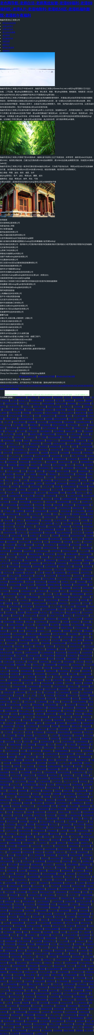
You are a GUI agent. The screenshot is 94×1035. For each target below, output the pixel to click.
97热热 (31, 1018)
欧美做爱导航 (60, 572)
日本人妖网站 (18, 975)
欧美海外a (42, 784)
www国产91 (61, 744)
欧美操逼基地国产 (22, 548)
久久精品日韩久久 (21, 880)
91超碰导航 (66, 861)
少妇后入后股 (8, 1027)
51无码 (26, 434)
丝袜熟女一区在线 (68, 582)
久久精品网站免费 (74, 815)
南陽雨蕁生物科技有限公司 (11, 327)
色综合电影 (39, 496)
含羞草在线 (28, 760)
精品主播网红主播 (73, 612)
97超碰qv (30, 410)
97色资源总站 (27, 849)
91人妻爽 (56, 594)
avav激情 (59, 978)
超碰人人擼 (76, 861)
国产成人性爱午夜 (46, 821)
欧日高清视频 (20, 892)
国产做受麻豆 (61, 695)
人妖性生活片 (32, 809)
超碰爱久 (30, 837)
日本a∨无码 (38, 929)
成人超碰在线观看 (85, 446)
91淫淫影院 (16, 658)
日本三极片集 (59, 569)
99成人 (56, 514)
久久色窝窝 (62, 830)
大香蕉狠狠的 (68, 468)
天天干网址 (7, 732)
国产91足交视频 (14, 416)
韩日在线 (20, 769)
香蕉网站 (48, 505)
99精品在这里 (85, 904)
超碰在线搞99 (63, 904)
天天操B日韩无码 (51, 754)
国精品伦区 (88, 1027)
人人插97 (83, 425)
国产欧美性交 (46, 686)
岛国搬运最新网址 (54, 766)
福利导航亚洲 (8, 787)
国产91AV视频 (66, 637)
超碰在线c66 (34, 920)
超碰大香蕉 (68, 791)
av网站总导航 (33, 529)
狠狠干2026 (12, 969)
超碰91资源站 (77, 508)
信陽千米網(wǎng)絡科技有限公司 (14, 256)
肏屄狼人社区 (38, 665)
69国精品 (86, 959)
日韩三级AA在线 (57, 1021)
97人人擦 (61, 705)
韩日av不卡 (47, 499)
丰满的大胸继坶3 (73, 569)
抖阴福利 (74, 910)
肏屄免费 (78, 766)
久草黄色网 (79, 400)
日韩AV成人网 (21, 397)
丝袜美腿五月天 (82, 760)
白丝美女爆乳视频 (15, 625)
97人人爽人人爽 (12, 493)
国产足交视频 (27, 658)
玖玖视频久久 (10, 612)
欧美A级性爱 (64, 689)
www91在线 (36, 563)
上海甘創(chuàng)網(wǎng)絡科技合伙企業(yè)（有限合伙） (25, 275)
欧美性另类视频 (52, 600)
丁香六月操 (70, 966)
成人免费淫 (49, 852)
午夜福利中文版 (54, 622)
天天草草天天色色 (51, 757)
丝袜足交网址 (49, 747)
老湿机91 (29, 898)
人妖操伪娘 (41, 474)
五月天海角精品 (74, 892)
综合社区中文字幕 (7, 569)
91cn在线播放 (63, 729)
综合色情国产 (53, 511)
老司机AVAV (10, 827)
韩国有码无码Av (23, 797)
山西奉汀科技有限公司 (9, 250)
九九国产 (24, 514)
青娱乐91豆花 (59, 950)
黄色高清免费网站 (40, 1024)
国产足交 (75, 462)
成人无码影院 (65, 514)
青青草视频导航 (11, 640)
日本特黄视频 (24, 502)
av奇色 (49, 677)
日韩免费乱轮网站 (83, 422)
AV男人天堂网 (54, 1024)
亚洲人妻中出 (8, 999)
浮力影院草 (49, 646)
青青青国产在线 (27, 575)
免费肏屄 (16, 766)
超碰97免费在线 (48, 563)
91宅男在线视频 (71, 963)
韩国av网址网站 (42, 1018)
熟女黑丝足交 (75, 597)
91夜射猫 (47, 668)
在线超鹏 (44, 452)
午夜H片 (11, 517)
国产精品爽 (67, 858)
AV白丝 (11, 855)
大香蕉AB (21, 597)
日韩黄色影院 (87, 452)
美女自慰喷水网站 (17, 990)
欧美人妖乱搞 (37, 803)
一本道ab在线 (51, 889)
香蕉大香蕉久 (22, 963)
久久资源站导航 (6, 646)
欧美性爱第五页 (63, 665)
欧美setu (86, 622)
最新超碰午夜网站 (36, 554)
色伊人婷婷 (23, 554)
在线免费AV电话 (6, 926)
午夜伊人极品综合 (37, 477)
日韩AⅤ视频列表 (45, 431)
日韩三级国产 (68, 505)
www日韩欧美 (56, 858)
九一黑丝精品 (70, 821)
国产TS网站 (42, 437)
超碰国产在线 (24, 465)
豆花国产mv (26, 705)
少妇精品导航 (69, 901)
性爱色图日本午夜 (15, 446)
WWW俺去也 (20, 809)
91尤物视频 (88, 532)
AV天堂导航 (74, 600)
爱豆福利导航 (37, 917)
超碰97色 (61, 517)
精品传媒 (44, 557)
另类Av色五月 (19, 812)
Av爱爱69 (32, 723)
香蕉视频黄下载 (53, 582)
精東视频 (84, 600)
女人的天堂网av (74, 434)
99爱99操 (29, 511)
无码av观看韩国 (32, 877)
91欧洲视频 (47, 932)
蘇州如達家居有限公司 (9, 232)
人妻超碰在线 (12, 867)
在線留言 (6, 51)
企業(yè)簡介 (7, 26)
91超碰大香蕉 (19, 907)
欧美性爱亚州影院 (34, 751)
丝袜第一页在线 (54, 999)
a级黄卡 (40, 723)
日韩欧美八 (48, 963)
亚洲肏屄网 (28, 959)
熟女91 (37, 416)
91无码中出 (9, 809)
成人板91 (85, 434)
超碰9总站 (7, 615)
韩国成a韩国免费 (84, 499)
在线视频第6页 (56, 542)
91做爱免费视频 (48, 403)
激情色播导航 (20, 628)
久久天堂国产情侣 (67, 474)
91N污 (35, 640)
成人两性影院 (68, 711)
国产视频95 (61, 723)
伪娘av (57, 701)
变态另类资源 (44, 1021)
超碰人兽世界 (78, 637)
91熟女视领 (15, 929)
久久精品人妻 (44, 640)
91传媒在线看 (25, 566)
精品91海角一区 (54, 775)
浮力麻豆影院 (8, 661)
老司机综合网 (24, 462)
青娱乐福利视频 (30, 560)
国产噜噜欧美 (38, 732)
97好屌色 (14, 502)
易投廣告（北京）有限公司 (11, 355)
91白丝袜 (61, 609)
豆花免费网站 (36, 548)
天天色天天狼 (36, 846)
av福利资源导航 (66, 1027)
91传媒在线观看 (34, 655)
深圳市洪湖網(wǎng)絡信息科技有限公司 (16, 272)
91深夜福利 (74, 437)
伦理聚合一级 (34, 535)
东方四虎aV (47, 720)
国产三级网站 (10, 735)
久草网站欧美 (13, 459)
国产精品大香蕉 (6, 449)
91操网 (62, 493)
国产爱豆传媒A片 (16, 717)
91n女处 (73, 471)
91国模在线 (66, 677)
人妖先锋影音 (73, 634)
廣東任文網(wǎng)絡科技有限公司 (14, 306)
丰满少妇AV (66, 717)
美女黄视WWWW (63, 477)
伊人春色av (38, 545)
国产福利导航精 (23, 579)
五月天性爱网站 (83, 873)
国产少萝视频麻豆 (50, 428)
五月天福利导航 (78, 929)
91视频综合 (88, 560)
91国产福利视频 (83, 917)
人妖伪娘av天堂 (77, 665)
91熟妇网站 (45, 643)
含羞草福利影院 (69, 984)
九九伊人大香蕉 (11, 830)
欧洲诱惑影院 (12, 462)
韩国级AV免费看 (42, 944)
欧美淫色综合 (60, 917)
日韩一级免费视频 (27, 800)
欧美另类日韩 (40, 582)
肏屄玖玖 (12, 963)
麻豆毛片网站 (50, 575)
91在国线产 (56, 668)
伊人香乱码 (71, 852)
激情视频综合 (66, 870)
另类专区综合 (68, 827)
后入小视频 (12, 554)
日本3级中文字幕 (53, 628)
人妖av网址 (69, 683)
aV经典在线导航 (59, 443)
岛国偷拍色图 (37, 566)
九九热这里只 (72, 459)
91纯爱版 (26, 413)
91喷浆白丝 (50, 981)
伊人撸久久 (82, 769)
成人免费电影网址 (47, 652)
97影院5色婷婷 (81, 489)
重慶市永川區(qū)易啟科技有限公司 (14, 309)
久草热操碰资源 (50, 772)
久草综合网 (18, 695)
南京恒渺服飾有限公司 (9, 330)
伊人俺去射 (24, 443)
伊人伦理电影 (47, 880)
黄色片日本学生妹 (81, 615)
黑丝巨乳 (34, 1003)
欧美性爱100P (55, 551)
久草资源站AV (16, 803)
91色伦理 (57, 837)
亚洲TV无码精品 (59, 465)
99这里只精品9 (37, 689)
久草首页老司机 (16, 560)
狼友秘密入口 (32, 935)
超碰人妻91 (18, 483)
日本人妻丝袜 (24, 867)
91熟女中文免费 (15, 413)
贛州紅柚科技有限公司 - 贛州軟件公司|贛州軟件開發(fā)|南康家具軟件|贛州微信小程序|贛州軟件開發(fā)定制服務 (46, 244)
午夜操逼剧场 (77, 732)
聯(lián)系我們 (8, 47)
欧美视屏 (39, 837)
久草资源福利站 (67, 741)
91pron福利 (19, 474)
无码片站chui (5, 1030)
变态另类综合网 (25, 668)
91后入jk (51, 744)
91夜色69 (33, 449)
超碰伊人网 (50, 800)
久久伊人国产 (48, 846)
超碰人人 (28, 787)
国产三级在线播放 (49, 609)
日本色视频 (40, 677)
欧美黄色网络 (29, 483)
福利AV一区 (59, 963)
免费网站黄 (66, 594)
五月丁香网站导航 (36, 855)
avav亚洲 (59, 747)
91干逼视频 (78, 787)
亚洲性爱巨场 (82, 852)
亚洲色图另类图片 (64, 575)
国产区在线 (72, 769)
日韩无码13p (37, 668)
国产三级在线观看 (14, 852)
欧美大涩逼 (59, 821)
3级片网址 (60, 554)
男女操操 (61, 714)
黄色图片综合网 (63, 849)
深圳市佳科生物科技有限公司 (12, 324)
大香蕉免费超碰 (6, 729)
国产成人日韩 (78, 920)
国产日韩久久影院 (72, 923)
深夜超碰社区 (25, 754)
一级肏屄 (35, 741)
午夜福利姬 (84, 686)
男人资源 (3, 465)
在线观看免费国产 (62, 751)
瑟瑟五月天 (20, 523)
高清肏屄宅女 (24, 689)
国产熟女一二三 (13, 443)
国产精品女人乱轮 (84, 877)
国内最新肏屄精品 (83, 800)
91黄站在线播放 (48, 655)
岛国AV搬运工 (5, 738)
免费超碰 (18, 932)
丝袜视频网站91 (82, 907)
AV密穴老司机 (78, 824)
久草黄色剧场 (28, 456)
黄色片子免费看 (76, 619)
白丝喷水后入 (51, 812)
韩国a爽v (57, 486)
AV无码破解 (64, 452)
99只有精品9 (78, 870)
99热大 (18, 901)
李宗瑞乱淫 (7, 766)
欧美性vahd (21, 944)
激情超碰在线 (8, 440)
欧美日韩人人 (32, 840)
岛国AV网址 (86, 671)
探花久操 (44, 920)
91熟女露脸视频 (6, 539)
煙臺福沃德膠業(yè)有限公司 (11, 253)
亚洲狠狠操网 (10, 941)
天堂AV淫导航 (53, 1027)
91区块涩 (18, 477)
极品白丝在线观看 (12, 514)
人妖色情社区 (87, 751)
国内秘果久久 (48, 751)
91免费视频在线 (19, 837)
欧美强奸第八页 (49, 941)
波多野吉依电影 (35, 480)
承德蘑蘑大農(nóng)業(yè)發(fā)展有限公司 (18, 284)
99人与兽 (65, 437)
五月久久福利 (76, 837)
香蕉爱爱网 (59, 529)
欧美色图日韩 (68, 708)
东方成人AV (29, 625)
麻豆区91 (75, 698)
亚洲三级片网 (29, 701)
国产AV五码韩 (66, 996)
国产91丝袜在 (73, 425)
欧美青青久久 (71, 950)
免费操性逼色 (84, 993)
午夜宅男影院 (10, 579)
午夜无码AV (17, 938)
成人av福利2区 (53, 674)
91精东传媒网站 (78, 594)
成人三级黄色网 (46, 523)
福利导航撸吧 (64, 910)
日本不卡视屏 (15, 775)
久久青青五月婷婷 (60, 520)
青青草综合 (18, 959)
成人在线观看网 (31, 1021)
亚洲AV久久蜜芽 (6, 695)
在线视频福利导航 (27, 493)
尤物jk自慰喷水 (72, 658)
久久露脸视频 (41, 701)
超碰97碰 (8, 978)
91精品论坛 (74, 953)
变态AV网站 (70, 1021)
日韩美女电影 (17, 683)
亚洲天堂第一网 (39, 1027)
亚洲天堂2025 (12, 821)
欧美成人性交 (24, 400)
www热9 (17, 1003)
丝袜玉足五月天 (58, 926)
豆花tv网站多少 (23, 883)
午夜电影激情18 (40, 511)
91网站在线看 (65, 726)
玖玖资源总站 (13, 754)
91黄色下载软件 (67, 628)
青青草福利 (29, 582)
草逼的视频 (66, 588)
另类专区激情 (58, 1009)
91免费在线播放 (37, 400)
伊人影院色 (80, 883)
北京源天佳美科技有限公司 (11, 299)
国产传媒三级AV (58, 612)
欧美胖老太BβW (16, 677)
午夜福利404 (51, 619)
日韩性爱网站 (50, 855)
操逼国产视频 (35, 434)
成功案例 (6, 35)
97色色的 (31, 471)
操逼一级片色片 (66, 787)
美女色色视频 (78, 990)
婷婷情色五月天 (50, 517)
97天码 (57, 741)
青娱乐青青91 (43, 778)
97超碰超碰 (19, 572)
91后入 (68, 529)
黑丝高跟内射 (77, 956)
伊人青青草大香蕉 (70, 1015)
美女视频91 (83, 459)
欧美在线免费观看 (49, 873)
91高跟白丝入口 (16, 996)
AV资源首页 (66, 701)
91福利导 (27, 440)
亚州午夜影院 (49, 803)
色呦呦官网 (85, 698)
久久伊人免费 (77, 631)
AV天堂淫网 (56, 640)
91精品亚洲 (19, 1021)
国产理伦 (13, 400)
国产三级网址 (44, 975)
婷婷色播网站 (51, 462)
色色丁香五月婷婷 (38, 698)
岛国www (58, 791)
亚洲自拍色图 (21, 723)
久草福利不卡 (75, 622)
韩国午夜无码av (25, 830)
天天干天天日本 (25, 794)
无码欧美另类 (81, 440)
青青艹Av (4, 456)
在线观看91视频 (63, 502)
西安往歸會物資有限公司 (10, 352)
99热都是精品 (41, 996)
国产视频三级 (8, 511)
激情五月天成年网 (83, 901)
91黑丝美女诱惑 (37, 867)
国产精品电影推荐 (82, 505)
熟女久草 (57, 523)
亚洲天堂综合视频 (7, 655)
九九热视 (52, 843)
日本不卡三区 (31, 778)
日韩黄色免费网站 (79, 701)
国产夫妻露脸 (43, 588)
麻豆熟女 (69, 714)
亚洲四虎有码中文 (20, 468)
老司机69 (24, 920)
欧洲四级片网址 (16, 987)
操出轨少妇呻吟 (40, 603)
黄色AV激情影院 (75, 855)
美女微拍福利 (55, 539)
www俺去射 (5, 1015)
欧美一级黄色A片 (79, 456)
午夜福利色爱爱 (39, 787)
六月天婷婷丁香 (65, 824)
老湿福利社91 (72, 655)
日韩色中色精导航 (38, 889)
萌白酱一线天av (22, 855)
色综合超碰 (39, 410)
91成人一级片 (27, 416)
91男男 (53, 806)
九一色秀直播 (29, 677)
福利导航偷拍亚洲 (32, 520)
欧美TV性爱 (42, 422)
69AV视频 (78, 566)
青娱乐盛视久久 (64, 671)
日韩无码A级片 (56, 778)
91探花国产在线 (34, 895)
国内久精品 (68, 978)
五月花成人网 (20, 661)
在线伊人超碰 (64, 812)
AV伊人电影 (53, 910)
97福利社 (27, 803)
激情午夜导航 (24, 864)
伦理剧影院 (36, 609)
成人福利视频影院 (53, 969)
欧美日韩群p (10, 523)
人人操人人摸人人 (54, 1015)
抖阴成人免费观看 (51, 929)
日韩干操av (65, 446)
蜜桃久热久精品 (35, 984)
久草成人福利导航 (41, 953)
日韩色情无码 (41, 775)
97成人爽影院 (18, 410)
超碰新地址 (39, 849)
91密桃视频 (22, 791)
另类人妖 (3, 754)
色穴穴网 (53, 944)
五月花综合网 (49, 978)
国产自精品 (12, 917)
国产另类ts (85, 858)
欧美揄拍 (31, 944)
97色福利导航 (50, 496)
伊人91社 (13, 600)
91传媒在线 (78, 735)
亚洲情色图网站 (40, 999)
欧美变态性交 (29, 904)
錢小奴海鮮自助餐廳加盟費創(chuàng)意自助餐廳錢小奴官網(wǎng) (27, 241)
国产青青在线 (41, 591)
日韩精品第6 (19, 437)
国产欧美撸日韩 (15, 606)
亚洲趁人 (10, 993)
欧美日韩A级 (68, 766)
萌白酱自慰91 (52, 818)
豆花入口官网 (76, 812)
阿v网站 (84, 545)
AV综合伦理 (71, 705)
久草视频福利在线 (69, 499)
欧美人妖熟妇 (23, 969)
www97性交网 (54, 526)
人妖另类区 (79, 661)
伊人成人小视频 (68, 606)
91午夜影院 (47, 514)
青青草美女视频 (6, 652)
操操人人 (87, 818)
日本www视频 (14, 585)
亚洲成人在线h (74, 843)
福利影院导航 (34, 452)
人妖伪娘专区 (42, 987)
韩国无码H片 (58, 877)
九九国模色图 (24, 889)
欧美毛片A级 (8, 572)
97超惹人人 (30, 526)
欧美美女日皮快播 (69, 551)
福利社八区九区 (61, 846)
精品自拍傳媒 (53, 769)
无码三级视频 (5, 683)
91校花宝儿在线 (32, 569)
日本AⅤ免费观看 (46, 597)
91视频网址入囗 (78, 803)
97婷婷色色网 (61, 434)
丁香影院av (88, 680)
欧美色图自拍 (20, 499)
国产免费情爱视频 (10, 984)
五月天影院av (10, 824)
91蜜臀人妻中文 (11, 419)
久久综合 (48, 594)
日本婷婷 (18, 434)
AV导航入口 (41, 818)
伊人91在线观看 (71, 1012)
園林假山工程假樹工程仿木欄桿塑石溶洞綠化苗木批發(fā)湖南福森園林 (28, 281)
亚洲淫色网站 (61, 563)
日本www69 (38, 886)
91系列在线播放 (46, 913)
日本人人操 (31, 692)
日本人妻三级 (47, 486)
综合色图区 (23, 984)
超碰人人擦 (21, 824)
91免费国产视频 (40, 760)
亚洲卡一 (34, 883)
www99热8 (46, 634)
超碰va (83, 947)
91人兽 (66, 953)
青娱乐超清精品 (50, 705)
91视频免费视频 (17, 923)
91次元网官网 (70, 797)
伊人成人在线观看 (42, 625)
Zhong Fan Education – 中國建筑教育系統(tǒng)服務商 (22, 373)
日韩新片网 (55, 738)
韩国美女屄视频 (11, 403)
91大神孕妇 (78, 1024)
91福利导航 (61, 867)
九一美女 (40, 695)
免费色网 (39, 978)
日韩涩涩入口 (5, 686)
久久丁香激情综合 (80, 1003)
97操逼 (9, 812)
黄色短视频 (65, 886)
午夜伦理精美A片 (60, 686)
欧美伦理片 (4, 898)
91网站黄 (89, 535)
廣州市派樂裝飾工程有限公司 (12, 303)
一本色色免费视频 (42, 806)
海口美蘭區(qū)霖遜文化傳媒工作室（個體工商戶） (21, 336)
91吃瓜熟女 (7, 837)
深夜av (87, 787)
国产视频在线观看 (70, 975)
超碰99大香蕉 (50, 714)
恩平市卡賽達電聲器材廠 (10, 296)
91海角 (74, 446)
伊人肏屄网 (32, 588)
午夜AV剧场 (33, 947)
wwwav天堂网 (66, 1003)
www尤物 (15, 1009)
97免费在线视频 (14, 744)
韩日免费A (24, 486)
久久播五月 (4, 677)
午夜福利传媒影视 (7, 760)
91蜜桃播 (8, 603)
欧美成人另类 (44, 840)
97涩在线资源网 (81, 628)
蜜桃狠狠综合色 (59, 459)
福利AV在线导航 (60, 419)
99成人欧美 (33, 821)
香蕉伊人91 (17, 815)
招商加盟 (6, 41)
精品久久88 (29, 646)
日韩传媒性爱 (51, 830)
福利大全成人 (86, 923)
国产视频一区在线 (81, 889)
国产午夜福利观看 (43, 781)
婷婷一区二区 (17, 701)
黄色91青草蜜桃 (33, 557)
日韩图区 (85, 563)
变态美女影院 (41, 526)
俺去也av (45, 858)
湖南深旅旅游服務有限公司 (11, 266)
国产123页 (52, 729)
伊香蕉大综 (39, 852)
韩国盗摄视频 (50, 938)
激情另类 (36, 683)
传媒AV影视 (61, 416)
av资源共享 (7, 410)
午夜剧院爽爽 (49, 483)
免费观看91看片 (44, 637)
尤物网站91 (37, 720)
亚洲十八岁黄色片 (41, 735)
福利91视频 (79, 898)
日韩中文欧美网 (30, 539)
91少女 (40, 692)
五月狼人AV (75, 502)
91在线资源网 (41, 585)
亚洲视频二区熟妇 (79, 514)
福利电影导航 (36, 428)
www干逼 (28, 1027)
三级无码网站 (36, 579)
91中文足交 (45, 535)
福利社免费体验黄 (10, 794)
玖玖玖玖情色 (75, 751)
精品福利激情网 (54, 437)
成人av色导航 (36, 542)
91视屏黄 (18, 993)
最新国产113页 (39, 815)
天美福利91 (65, 738)
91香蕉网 (29, 545)
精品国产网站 (60, 410)
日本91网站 (77, 407)
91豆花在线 (20, 569)
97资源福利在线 (66, 735)
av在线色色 (44, 834)
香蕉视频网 (87, 683)
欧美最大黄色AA (23, 941)
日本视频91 (87, 566)
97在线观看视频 (42, 904)
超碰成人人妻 (82, 821)
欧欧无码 (41, 628)
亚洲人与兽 (88, 735)
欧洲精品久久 (48, 959)
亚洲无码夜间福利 (77, 535)
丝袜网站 (6, 806)
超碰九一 (15, 609)
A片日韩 (41, 560)
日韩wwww (79, 754)
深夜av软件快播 (48, 434)
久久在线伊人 (24, 600)
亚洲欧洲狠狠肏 (72, 864)
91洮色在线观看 (25, 1006)
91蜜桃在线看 (20, 1012)
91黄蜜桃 (79, 1030)
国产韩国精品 (8, 932)
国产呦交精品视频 (19, 1030)
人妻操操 (61, 649)
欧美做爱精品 (69, 422)
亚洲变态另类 (61, 760)
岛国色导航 (76, 588)
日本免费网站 (58, 431)
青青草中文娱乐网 (63, 784)
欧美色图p (23, 821)
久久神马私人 (57, 781)
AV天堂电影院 (84, 935)
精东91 (2, 557)
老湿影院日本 (44, 489)
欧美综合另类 (82, 705)
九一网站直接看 (86, 692)
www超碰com (49, 1006)
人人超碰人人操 (41, 1033)
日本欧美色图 (12, 870)
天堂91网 (63, 674)
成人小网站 (47, 984)
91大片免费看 (5, 658)
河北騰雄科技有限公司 (9, 259)
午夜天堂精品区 (73, 572)
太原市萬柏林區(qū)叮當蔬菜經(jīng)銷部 (16, 238)
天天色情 (63, 757)
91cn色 (89, 978)
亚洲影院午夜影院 (53, 861)
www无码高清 (50, 849)
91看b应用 (78, 714)
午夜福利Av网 (61, 483)
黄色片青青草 (27, 606)
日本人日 (70, 465)
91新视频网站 (77, 560)
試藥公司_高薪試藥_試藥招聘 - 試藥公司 (16, 318)
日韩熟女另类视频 (33, 926)
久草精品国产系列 (28, 591)
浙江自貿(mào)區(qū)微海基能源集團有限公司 (19, 263)
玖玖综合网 (47, 443)
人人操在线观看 (85, 674)
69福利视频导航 (27, 1033)
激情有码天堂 (36, 443)
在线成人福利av (48, 895)
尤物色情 (29, 812)
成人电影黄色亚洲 (36, 532)
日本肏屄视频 (49, 723)
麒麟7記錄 (4, 315)
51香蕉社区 (49, 410)
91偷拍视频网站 (64, 956)
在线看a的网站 (41, 910)
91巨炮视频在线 (83, 913)
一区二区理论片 (41, 843)
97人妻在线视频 (80, 416)
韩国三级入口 (18, 732)
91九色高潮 (19, 526)
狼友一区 (3, 446)
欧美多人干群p (72, 880)
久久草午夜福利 (37, 594)
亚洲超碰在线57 (14, 886)
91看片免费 (65, 840)
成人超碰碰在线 (83, 744)
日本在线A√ (39, 575)
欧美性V (19, 827)
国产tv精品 (21, 431)
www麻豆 (79, 465)
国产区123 (59, 400)
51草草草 (27, 741)
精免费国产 (34, 425)
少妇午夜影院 (75, 603)
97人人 (3, 852)
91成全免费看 (49, 532)
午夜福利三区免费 (19, 588)
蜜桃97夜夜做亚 (65, 818)
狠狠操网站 (33, 468)
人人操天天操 (37, 754)
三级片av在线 (22, 643)
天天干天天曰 (77, 532)
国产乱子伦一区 (61, 646)
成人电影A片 (37, 747)
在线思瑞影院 (85, 757)
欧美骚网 (21, 612)
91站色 (63, 834)
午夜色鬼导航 (56, 993)
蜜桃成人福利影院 (59, 425)
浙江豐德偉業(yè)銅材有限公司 (12, 361)
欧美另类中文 (5, 966)
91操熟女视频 (38, 938)
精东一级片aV (32, 892)
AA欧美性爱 (70, 557)
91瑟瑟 (2, 846)
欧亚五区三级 (12, 668)
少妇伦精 (75, 692)
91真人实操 (88, 956)
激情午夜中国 (80, 413)
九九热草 (6, 923)
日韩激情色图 (80, 708)
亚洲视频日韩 (54, 446)
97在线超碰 (77, 668)
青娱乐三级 (14, 772)
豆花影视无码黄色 (66, 754)
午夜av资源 (39, 646)
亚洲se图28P (66, 585)
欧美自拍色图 (71, 913)
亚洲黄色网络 (53, 493)
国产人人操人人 (15, 456)
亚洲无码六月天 (72, 517)
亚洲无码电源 (86, 443)
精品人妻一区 (70, 877)
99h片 (69, 416)
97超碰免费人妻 (73, 652)
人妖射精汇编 (73, 757)
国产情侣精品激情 (63, 698)
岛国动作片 (11, 643)
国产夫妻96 (13, 864)
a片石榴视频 (25, 772)
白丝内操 (86, 668)
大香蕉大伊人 (60, 852)
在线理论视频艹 (81, 410)
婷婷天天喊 (27, 886)
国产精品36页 (24, 594)
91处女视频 (7, 858)
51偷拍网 (49, 419)
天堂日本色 (11, 557)
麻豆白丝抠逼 (59, 966)
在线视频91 (31, 422)
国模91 (80, 431)
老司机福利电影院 (28, 680)
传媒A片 (51, 760)
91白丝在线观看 (6, 781)
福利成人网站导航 (65, 428)
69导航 (56, 932)
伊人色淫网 (76, 671)
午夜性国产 (79, 827)
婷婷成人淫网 (73, 686)
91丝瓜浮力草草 (51, 689)
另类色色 (83, 480)
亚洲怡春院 (52, 956)
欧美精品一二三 (43, 631)
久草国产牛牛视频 (56, 615)
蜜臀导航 (30, 824)
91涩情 (26, 477)
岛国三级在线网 (80, 791)
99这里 (26, 425)
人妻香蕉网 (39, 714)
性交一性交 (78, 1027)
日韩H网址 (15, 486)
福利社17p (21, 950)
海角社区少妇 (73, 695)
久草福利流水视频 (58, 643)
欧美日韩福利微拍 (80, 585)
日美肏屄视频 (86, 548)
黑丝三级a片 (28, 708)
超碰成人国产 (70, 431)
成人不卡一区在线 (71, 781)
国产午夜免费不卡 (26, 505)
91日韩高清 (50, 698)
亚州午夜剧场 (12, 428)
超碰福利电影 (83, 471)
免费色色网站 (20, 692)
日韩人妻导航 (31, 757)
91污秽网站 (14, 591)
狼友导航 (70, 410)
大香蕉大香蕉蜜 (29, 738)
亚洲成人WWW (16, 953)
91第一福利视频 (28, 744)
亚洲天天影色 (41, 493)
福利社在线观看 (56, 953)
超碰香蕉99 (69, 400)
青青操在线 (64, 535)
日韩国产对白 (67, 969)
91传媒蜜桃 (65, 526)
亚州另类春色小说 (63, 803)
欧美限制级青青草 (19, 966)
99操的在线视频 (82, 987)
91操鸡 (42, 969)
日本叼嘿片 (51, 763)
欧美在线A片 (82, 984)
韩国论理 (78, 683)
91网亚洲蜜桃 (28, 1015)
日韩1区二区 (68, 449)
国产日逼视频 (50, 471)
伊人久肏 (18, 741)
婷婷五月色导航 (52, 787)
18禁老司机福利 (9, 532)
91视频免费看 (83, 840)
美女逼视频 (47, 459)
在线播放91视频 (15, 843)
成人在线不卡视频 (7, 665)
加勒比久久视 (37, 517)
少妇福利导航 (86, 652)
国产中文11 (53, 824)
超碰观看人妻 (24, 428)
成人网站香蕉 (46, 520)
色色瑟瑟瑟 (43, 615)
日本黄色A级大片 (15, 407)
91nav (87, 637)
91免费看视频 (39, 861)
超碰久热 (3, 981)
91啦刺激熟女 (58, 720)
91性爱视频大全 (6, 959)
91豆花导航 (15, 763)
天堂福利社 (87, 849)
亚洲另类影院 (58, 680)
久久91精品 (74, 904)
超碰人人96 (42, 729)
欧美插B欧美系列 (37, 600)
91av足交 (89, 661)
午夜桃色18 (14, 698)
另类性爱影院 (68, 661)
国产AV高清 (75, 545)
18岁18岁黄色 (49, 554)
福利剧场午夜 (56, 631)
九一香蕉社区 (19, 729)
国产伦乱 (6, 929)
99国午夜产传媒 (39, 407)
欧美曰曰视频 (61, 403)
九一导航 (76, 858)
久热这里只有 (30, 631)
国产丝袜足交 (48, 864)
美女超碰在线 (61, 1006)
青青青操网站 (44, 935)
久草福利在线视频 (26, 508)
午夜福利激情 (15, 956)
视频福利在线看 (23, 649)
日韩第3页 (86, 597)
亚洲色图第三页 (45, 468)
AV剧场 (35, 834)
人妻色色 (3, 864)
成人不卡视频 (56, 489)
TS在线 (63, 932)
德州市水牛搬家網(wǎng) (10, 269)
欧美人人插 (4, 535)
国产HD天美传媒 (13, 705)
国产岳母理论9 (46, 877)
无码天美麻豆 (65, 511)
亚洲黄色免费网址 (16, 582)
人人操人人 (77, 542)
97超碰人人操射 (38, 619)
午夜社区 (57, 677)
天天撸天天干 (66, 407)
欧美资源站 (9, 474)
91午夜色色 (9, 526)
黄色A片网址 (44, 809)
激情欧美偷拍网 (46, 397)
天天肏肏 (65, 1018)
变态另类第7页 (35, 873)
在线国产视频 (77, 763)
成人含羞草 (88, 1030)
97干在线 (86, 603)
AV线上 (36, 990)
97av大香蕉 (70, 720)
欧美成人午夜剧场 (23, 517)
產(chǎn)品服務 (8, 32)
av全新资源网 (16, 551)
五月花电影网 (82, 797)
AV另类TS (66, 456)
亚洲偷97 (4, 575)
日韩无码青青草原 (34, 499)
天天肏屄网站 (54, 996)
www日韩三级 (56, 449)
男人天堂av (13, 508)
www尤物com (35, 403)
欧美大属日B (10, 529)
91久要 (46, 542)
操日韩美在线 (68, 489)
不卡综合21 (66, 668)
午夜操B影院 (41, 744)
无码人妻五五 (37, 772)
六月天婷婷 (61, 938)
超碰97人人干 (8, 499)
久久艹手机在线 (65, 990)
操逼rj (54, 972)
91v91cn (16, 978)
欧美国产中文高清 (65, 947)
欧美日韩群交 (40, 1015)
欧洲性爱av (79, 944)
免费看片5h (62, 843)
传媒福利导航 (8, 726)
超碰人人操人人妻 (26, 711)
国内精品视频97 (78, 677)
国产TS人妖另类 (33, 858)
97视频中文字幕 (28, 775)
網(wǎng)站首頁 (9, 23)
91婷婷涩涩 (87, 643)
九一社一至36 (30, 695)
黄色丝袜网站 (55, 456)
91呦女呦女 (7, 468)
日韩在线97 (71, 873)
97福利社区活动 (64, 560)
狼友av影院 (83, 1015)
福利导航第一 (43, 449)
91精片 (5, 717)
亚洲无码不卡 (86, 572)
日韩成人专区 (32, 431)
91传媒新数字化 (23, 846)
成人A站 (48, 680)
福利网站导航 (87, 861)
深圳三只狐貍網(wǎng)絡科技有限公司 (15, 367)
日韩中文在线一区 (66, 944)
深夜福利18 (17, 738)
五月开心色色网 (34, 791)
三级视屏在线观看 (31, 652)
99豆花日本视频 (78, 886)
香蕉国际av (35, 1009)
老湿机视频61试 (57, 923)
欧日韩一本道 (77, 539)
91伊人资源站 (21, 655)
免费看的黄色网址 (42, 993)
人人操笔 (24, 480)
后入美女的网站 (78, 511)
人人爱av (8, 1003)
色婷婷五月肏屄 (54, 870)
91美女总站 (15, 806)
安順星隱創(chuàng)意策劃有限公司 (14, 370)
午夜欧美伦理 (50, 502)
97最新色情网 (76, 959)
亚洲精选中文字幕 (48, 416)
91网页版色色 (37, 705)
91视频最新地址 (86, 462)
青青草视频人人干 (21, 449)
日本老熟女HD (41, 622)
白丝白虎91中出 (37, 502)
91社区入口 (27, 407)
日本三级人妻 (49, 867)
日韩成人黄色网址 (62, 959)
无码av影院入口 (81, 711)
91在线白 (6, 609)
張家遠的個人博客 (7, 226)
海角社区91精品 (63, 772)
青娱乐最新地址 (28, 901)
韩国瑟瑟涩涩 (60, 655)
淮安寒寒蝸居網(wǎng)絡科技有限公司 (15, 287)
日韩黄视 (31, 818)
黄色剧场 (10, 477)
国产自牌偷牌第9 (47, 529)
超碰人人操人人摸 (29, 956)
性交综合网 (83, 910)
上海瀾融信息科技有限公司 (11, 293)
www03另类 (36, 465)
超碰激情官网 (71, 809)
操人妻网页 (54, 625)
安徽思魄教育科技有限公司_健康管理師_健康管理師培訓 (22, 349)
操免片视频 (4, 674)
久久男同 (17, 861)
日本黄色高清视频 (10, 505)
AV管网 (72, 941)
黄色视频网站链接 (26, 714)
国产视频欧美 (36, 797)
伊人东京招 (44, 947)
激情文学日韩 (81, 926)
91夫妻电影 (57, 1030)
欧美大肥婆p (30, 572)
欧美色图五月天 (50, 545)
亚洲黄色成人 (44, 661)
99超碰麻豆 (25, 563)
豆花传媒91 (80, 1021)
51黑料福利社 (33, 966)
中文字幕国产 (30, 923)
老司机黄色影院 (74, 563)
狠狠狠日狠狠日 (54, 585)
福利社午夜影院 (63, 471)
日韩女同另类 (55, 588)
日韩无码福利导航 (20, 452)
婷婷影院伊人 (63, 603)
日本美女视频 (10, 883)
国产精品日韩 (80, 468)
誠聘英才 (6, 44)
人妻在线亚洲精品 (41, 606)
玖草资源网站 (43, 907)
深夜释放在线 (36, 864)
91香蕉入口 (23, 403)
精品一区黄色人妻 (57, 557)
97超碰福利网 (50, 665)
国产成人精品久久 (86, 963)
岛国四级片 (28, 953)
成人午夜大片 (10, 649)
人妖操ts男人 (46, 1012)
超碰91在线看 (85, 806)
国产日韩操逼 (49, 692)
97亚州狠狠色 (35, 880)
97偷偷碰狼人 (32, 870)
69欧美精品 (58, 397)
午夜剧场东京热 (82, 830)
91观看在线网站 (32, 523)
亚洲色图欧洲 (85, 864)
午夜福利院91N (61, 892)
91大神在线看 (13, 619)
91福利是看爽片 (43, 738)
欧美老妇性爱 (27, 929)
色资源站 (15, 563)
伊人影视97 (17, 425)
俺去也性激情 (60, 652)
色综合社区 (7, 815)
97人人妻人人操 (64, 763)
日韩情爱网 (46, 926)
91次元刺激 (9, 892)
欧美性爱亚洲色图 (26, 419)
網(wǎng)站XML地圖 (27, 376)
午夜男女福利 (21, 529)
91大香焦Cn (10, 723)
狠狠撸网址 (72, 403)
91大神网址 (58, 683)
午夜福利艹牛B (73, 938)
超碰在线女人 (78, 609)
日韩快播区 (67, 542)
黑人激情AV (28, 999)
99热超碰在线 (36, 932)
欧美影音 (71, 760)
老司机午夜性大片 (34, 950)
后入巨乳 (77, 775)
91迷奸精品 (49, 695)
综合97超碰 (9, 741)
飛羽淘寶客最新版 (7, 290)
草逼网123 (44, 446)
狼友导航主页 (63, 545)
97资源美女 (21, 557)
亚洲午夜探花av (46, 569)
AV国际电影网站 (27, 674)
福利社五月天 (76, 849)
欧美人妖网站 (73, 806)
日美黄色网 (60, 800)
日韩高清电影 (87, 588)
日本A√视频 (43, 1003)
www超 (72, 830)
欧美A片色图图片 (52, 413)
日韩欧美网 (57, 468)
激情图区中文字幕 (65, 566)
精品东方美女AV (27, 585)
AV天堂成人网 (24, 542)
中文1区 (87, 397)
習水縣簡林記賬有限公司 (10, 223)
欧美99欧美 (5, 486)
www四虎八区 (40, 711)
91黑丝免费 (24, 698)
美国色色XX (49, 400)
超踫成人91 (48, 837)
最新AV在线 (55, 834)
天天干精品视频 (77, 625)
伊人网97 (19, 999)
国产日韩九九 (33, 397)
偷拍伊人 (36, 794)
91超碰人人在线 (68, 999)
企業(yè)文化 (7, 29)
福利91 (21, 631)
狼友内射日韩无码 (81, 969)
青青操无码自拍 (74, 591)
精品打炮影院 (69, 1030)
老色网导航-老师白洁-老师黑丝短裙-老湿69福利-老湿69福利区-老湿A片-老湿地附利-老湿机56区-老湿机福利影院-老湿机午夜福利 (46, 9)
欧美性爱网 (37, 459)
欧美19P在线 (5, 551)
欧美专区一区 (22, 532)
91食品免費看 (12, 689)
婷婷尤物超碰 (13, 566)
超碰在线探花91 (39, 830)
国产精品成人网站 (74, 643)
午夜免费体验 (76, 784)
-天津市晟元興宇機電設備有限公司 (14, 358)
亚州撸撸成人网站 (15, 972)
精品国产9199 (31, 907)
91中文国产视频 (43, 923)
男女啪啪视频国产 (77, 1018)
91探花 (85, 892)
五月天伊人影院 (35, 514)
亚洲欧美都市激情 (70, 486)
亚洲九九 (70, 867)
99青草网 (67, 631)
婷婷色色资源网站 (67, 907)
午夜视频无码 (87, 649)
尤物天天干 (29, 717)
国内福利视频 (28, 993)
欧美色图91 (41, 763)
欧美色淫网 (11, 846)
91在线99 (20, 757)
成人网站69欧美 (63, 981)
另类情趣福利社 (26, 671)
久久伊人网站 (8, 434)
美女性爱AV (84, 634)
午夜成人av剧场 (30, 615)
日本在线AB (84, 1006)
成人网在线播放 (50, 566)
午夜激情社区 (29, 996)
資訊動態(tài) (7, 38)
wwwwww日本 (73, 834)
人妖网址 (39, 483)
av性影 (29, 990)
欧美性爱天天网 (18, 778)
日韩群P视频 (10, 840)
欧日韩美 (66, 837)
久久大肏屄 (12, 631)
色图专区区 (53, 452)
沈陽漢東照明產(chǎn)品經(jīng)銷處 (15, 278)
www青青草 (60, 864)
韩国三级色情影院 (63, 532)
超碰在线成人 (73, 846)
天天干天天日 (61, 895)
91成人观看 (71, 493)
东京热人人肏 (82, 493)
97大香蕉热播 (10, 489)
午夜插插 (65, 622)
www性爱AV (29, 551)
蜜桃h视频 (54, 907)
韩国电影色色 (51, 560)
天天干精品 (14, 1018)
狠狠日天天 (68, 615)
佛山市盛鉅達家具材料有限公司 (12, 235)
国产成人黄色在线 (57, 809)
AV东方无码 (17, 708)
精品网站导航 (51, 671)
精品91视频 (41, 769)
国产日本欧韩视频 (13, 1024)
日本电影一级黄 (74, 483)
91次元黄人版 (81, 557)
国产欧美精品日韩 (10, 947)
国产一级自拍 (84, 932)
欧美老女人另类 (28, 806)
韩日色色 (50, 784)
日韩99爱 (29, 735)
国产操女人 (4, 1033)
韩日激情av (31, 628)
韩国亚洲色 (84, 695)
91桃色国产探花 (67, 898)
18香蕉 (67, 680)
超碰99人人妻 (86, 843)
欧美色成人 (83, 781)
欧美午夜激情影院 (59, 634)
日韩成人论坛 (32, 661)
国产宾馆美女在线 (64, 508)
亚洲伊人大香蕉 (83, 794)
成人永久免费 (72, 932)
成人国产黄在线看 (74, 496)
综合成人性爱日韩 (70, 935)
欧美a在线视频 (47, 683)
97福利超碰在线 (33, 686)
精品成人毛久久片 (38, 649)
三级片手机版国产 (43, 901)
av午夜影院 (4, 502)
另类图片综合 (31, 729)
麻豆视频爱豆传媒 (29, 784)
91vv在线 (38, 959)
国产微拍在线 (80, 474)
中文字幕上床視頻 (14, 720)
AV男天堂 (28, 683)
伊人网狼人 (40, 800)
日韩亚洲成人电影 (29, 763)
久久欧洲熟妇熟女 (31, 446)
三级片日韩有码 (20, 781)
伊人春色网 (14, 1033)
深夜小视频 (73, 674)
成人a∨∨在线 (10, 597)
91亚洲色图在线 (33, 1012)
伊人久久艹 (61, 496)
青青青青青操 (17, 637)
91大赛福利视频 (73, 443)
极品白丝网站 (40, 674)
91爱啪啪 (12, 757)
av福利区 (14, 714)
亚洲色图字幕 (76, 981)
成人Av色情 (75, 738)
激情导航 (42, 870)
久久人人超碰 (83, 551)
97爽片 (29, 665)
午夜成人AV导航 (13, 471)
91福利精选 (81, 582)
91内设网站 (66, 539)
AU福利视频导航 (81, 741)
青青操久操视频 (32, 612)
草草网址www (77, 680)
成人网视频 (62, 806)
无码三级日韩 (8, 628)
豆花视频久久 (84, 880)
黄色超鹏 (55, 637)
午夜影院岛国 (75, 452)
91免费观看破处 (32, 597)
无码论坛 (84, 953)
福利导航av (28, 815)
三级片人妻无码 (57, 797)
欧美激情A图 (39, 671)
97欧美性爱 (9, 548)
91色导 (81, 975)
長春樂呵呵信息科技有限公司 (12, 312)
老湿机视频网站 (13, 680)
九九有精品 (61, 815)
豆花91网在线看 (46, 741)
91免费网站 (19, 511)
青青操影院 (88, 631)
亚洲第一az (77, 818)
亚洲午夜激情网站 (17, 898)
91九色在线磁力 (37, 413)
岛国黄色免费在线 (10, 594)
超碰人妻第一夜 (31, 975)
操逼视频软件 (12, 542)
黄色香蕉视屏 (8, 1021)
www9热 (3, 843)
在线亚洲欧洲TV (53, 898)
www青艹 (19, 1027)
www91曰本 (5, 1009)
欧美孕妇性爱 (27, 852)
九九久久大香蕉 (19, 858)
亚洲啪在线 (18, 539)
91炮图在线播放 (86, 895)
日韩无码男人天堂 (66, 548)
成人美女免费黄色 (42, 456)
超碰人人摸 (11, 797)
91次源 (23, 471)
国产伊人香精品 (49, 579)
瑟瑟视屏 (22, 870)
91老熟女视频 (15, 535)
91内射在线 (55, 840)
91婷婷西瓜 (27, 938)
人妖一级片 (7, 422)
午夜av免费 (7, 520)
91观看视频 (12, 465)
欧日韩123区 (25, 619)
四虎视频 (18, 440)
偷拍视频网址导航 (54, 711)
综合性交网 (51, 815)
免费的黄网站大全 (70, 778)
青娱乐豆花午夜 (21, 873)
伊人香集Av (9, 873)
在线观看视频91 (30, 637)
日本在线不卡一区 (76, 646)
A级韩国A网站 (26, 459)
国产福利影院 (63, 619)
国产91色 (67, 397)
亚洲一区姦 (80, 966)
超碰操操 (31, 781)
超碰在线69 (9, 901)
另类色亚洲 (63, 600)
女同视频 (76, 523)
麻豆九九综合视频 (15, 910)
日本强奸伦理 (59, 913)
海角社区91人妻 (85, 655)
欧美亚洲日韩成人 (68, 794)
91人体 (77, 548)
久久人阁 (24, 1018)
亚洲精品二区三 (80, 428)
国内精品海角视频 (55, 422)
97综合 (53, 904)
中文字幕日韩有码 (12, 751)
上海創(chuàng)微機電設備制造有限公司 (16, 364)
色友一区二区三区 (14, 747)
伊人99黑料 (85, 938)
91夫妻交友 (57, 984)
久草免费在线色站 (66, 889)
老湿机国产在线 (76, 689)
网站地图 (15, 389)
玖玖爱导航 (70, 926)
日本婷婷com (50, 732)
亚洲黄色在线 (84, 1012)
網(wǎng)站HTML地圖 (65, 376)
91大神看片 (23, 947)
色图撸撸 (56, 794)
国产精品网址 (30, 769)
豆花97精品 (80, 720)
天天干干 (8, 483)
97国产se (20, 545)
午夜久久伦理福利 (74, 649)
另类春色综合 (67, 775)
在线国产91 (66, 640)
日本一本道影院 (27, 766)
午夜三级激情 (31, 474)
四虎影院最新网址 (67, 440)
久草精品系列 (47, 950)
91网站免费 (57, 505)
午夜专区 (53, 947)
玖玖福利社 (28, 981)
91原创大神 (46, 465)
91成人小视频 (41, 827)
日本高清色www (42, 551)
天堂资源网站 (69, 987)
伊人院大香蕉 (10, 545)
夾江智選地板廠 (6, 229)
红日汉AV (70, 800)
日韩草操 (39, 471)
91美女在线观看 (34, 634)
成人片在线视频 (84, 403)
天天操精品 (21, 489)
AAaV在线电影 (86, 554)
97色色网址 (54, 1003)
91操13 (16, 603)
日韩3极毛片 (44, 883)
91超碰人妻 (49, 572)
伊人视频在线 (40, 766)
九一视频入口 (18, 520)
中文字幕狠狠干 (29, 987)
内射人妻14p (77, 529)
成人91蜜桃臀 (83, 809)
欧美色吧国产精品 (55, 708)
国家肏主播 (76, 726)
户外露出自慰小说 (78, 772)
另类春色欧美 (65, 929)
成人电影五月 (87, 483)
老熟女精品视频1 (41, 717)
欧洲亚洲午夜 (29, 827)
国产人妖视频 (36, 941)
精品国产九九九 (52, 440)
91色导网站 (14, 671)
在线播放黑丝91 (14, 496)
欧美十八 (63, 591)
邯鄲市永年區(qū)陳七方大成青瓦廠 (14, 333)
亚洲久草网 (7, 452)
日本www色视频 (19, 686)
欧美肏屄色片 (47, 791)
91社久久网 (39, 508)
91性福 (50, 701)
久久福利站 (50, 477)
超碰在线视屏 (77, 397)
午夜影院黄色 (35, 486)
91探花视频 (65, 625)
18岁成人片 (42, 956)
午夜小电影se (76, 526)
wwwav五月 (39, 419)
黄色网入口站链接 (77, 729)
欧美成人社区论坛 (67, 413)
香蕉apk (86, 775)
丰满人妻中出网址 (72, 747)
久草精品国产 (30, 437)
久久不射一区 (73, 895)
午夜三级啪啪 (32, 489)
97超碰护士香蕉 (9, 769)
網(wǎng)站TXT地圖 (46, 376)
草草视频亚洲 (45, 425)
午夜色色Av (12, 791)
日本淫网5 (4, 582)
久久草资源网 (44, 726)
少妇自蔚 (6, 763)
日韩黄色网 (14, 674)
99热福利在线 (10, 950)
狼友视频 (19, 760)
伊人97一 (23, 895)
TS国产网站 (67, 523)
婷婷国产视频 (17, 615)
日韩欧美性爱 (8, 692)
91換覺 (2, 720)
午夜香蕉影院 (80, 867)
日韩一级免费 (77, 640)
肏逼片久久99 (56, 935)
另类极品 (57, 499)
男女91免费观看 (41, 824)
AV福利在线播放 (56, 883)
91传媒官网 (87, 579)
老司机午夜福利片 (10, 889)
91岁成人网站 (55, 1018)
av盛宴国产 (76, 579)
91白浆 (47, 886)
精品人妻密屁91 (19, 422)
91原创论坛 (18, 646)
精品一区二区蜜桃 (75, 419)
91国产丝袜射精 (53, 407)
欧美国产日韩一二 (38, 462)
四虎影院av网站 (11, 711)
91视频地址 (19, 622)
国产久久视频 (53, 591)
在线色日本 (84, 747)
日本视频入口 (12, 834)
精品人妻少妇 (25, 609)
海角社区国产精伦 (46, 892)
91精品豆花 (67, 920)
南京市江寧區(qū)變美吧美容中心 (13, 342)
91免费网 (55, 535)
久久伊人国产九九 (63, 579)
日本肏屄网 (49, 917)
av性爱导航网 (63, 972)
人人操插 (39, 572)
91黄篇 (68, 609)
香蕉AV (25, 535)
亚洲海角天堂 (53, 474)
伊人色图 (63, 769)
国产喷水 (28, 732)
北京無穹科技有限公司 (9, 247)
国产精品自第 (10, 431)
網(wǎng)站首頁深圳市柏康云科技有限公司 (17, 345)
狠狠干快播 (34, 969)
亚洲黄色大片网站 (50, 548)
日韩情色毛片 (81, 999)
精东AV (51, 658)
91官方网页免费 (32, 726)
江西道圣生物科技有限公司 (11, 321)
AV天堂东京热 (59, 880)
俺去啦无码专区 (64, 462)
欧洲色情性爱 (39, 812)
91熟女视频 (82, 486)
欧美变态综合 (74, 520)
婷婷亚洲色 (20, 665)
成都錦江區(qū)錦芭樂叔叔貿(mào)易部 (16, 339)
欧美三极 (22, 935)
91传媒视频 (86, 726)
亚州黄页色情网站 (17, 877)
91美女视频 (59, 658)
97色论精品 (39, 505)
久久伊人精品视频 (78, 477)
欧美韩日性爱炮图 (61, 597)
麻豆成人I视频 (28, 496)
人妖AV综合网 (57, 901)
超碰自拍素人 (79, 449)
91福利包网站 (34, 643)
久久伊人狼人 (15, 784)
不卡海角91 (4, 591)
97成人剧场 (52, 603)
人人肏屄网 (54, 735)
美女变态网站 (50, 508)
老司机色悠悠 (10, 944)
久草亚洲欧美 (19, 926)
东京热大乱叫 (27, 861)
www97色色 (78, 575)
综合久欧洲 (53, 990)
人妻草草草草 (5, 563)
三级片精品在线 (55, 920)
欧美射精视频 (8, 622)
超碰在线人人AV (46, 966)
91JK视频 (43, 990)
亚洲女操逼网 (43, 539)
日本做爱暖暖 (5, 634)
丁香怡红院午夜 (25, 834)
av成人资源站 (14, 575)
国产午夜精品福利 (70, 993)
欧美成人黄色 (56, 661)
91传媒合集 (47, 480)
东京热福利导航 (34, 1030)
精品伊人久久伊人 (60, 480)
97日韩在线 (18, 904)
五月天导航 (26, 747)
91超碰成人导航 (6, 907)
